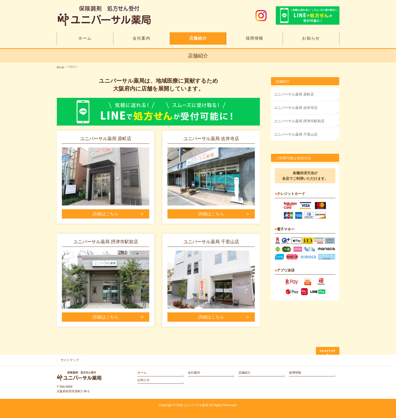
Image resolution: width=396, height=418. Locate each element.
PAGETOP (328, 350)
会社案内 (194, 372)
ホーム (141, 372)
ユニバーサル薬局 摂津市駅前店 (299, 121)
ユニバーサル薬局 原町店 (294, 94)
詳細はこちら (105, 214)
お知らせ (143, 380)
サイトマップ (70, 360)
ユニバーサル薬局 (196, 405)
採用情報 (295, 372)
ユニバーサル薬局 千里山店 (295, 134)
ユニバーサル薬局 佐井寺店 (295, 108)
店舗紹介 (283, 81)
